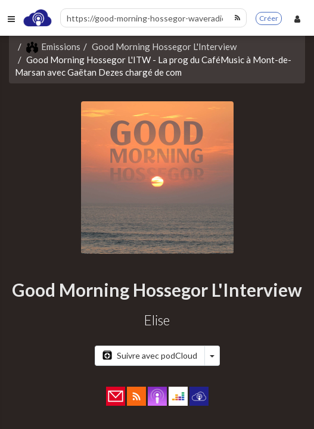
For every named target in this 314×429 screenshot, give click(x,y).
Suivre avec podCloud (149, 355)
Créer (268, 18)
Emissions (53, 46)
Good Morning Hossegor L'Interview (164, 46)
